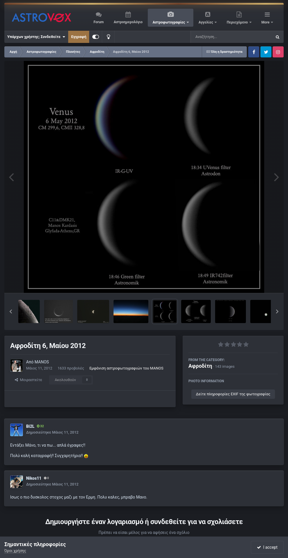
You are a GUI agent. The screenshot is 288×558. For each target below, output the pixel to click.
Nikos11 (34, 478)
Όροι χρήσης (15, 550)
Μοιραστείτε (28, 380)
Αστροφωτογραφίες (169, 22)
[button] (10, 311)
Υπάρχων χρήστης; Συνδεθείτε (36, 37)
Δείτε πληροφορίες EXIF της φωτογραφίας (233, 394)
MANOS (42, 362)
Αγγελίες (206, 22)
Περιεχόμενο (238, 22)
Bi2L (30, 426)
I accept (267, 547)
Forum (98, 22)
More (265, 22)
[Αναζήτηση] (219, 37)
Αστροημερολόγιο (128, 22)
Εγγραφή (78, 37)
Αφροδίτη (200, 366)
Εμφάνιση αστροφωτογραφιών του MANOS (126, 368)
